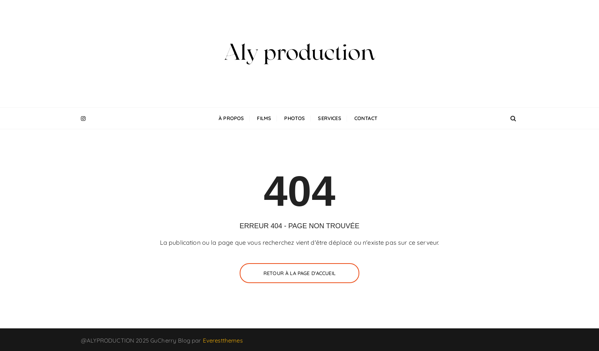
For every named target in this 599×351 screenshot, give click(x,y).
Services (329, 118)
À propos (231, 118)
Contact (365, 118)
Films (264, 118)
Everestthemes (223, 340)
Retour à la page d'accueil (299, 273)
